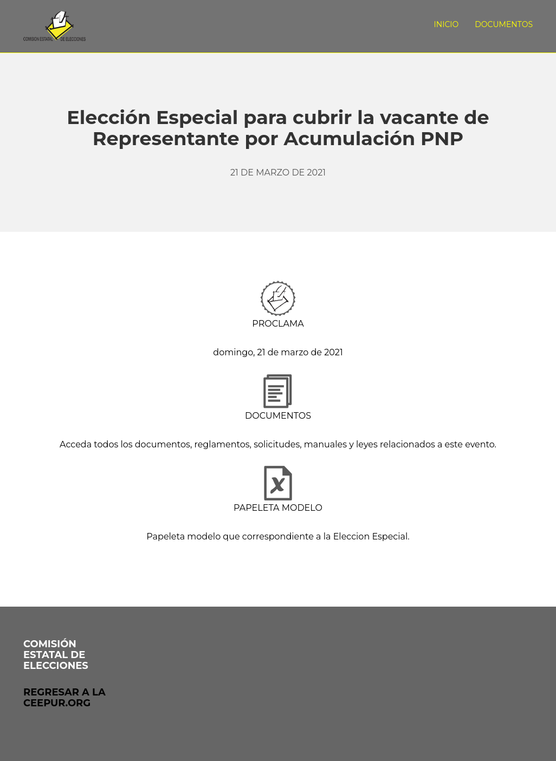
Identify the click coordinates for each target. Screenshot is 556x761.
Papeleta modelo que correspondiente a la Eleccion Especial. (277, 536)
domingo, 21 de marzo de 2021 (277, 352)
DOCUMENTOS (278, 416)
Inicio (446, 24)
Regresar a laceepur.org (64, 697)
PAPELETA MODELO (278, 508)
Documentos (504, 24)
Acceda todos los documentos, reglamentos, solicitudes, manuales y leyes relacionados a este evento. (278, 444)
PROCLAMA (277, 323)
